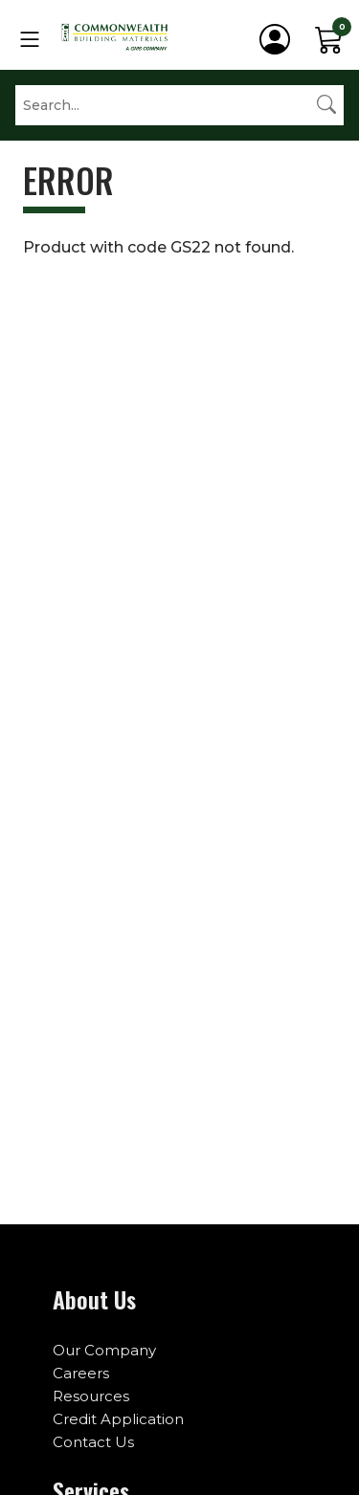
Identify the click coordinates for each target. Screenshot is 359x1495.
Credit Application (118, 1419)
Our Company (104, 1350)
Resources (91, 1396)
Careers (81, 1373)
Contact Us (93, 1442)
